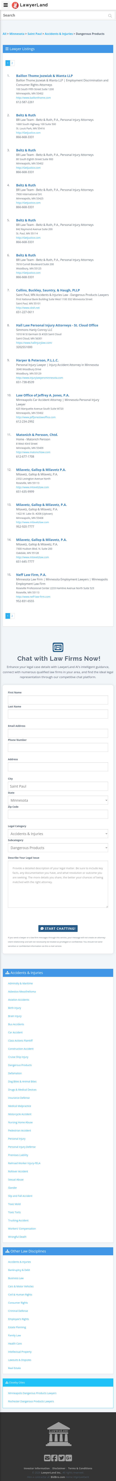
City (10, 778)
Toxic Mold (14, 1204)
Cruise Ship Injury (18, 1057)
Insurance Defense (19, 1097)
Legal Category (17, 826)
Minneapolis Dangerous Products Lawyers (32, 1393)
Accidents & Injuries (59, 34)
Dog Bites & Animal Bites (22, 1081)
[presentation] (58, 916)
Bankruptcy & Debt (19, 1270)
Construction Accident (20, 1048)
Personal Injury (16, 1138)
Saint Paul (35, 34)
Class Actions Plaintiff (20, 1040)
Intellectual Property (19, 1351)
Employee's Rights (18, 1319)
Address (13, 759)
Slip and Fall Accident (20, 1196)
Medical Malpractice (19, 1106)
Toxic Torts (14, 1212)
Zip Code (13, 806)
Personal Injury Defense (22, 1147)
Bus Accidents (16, 1024)
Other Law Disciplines (28, 1251)
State (11, 792)
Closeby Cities (17, 1382)
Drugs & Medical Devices (22, 1089)
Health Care (15, 1343)
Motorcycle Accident (19, 1114)
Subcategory (15, 840)
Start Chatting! (58, 928)
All (4, 34)
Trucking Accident (18, 1220)
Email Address (16, 726)
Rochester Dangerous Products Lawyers (31, 1401)
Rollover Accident (18, 1171)
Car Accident (15, 1032)
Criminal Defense (18, 1311)
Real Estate (14, 1368)
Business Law (16, 1278)
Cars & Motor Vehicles (20, 1286)
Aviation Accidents (18, 999)
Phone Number (17, 740)
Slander (12, 1187)
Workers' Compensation (22, 1228)
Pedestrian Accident (19, 1130)
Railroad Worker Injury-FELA (24, 1163)
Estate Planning (17, 1327)
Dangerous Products (20, 1065)
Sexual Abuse (16, 1179)
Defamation (15, 1073)
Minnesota (16, 34)
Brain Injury (15, 1016)
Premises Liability (18, 1155)
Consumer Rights (18, 1302)
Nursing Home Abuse (20, 1122)
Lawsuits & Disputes (19, 1360)
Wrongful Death (17, 1236)
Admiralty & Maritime (20, 983)
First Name (15, 692)
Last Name (14, 706)
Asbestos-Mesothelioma (22, 991)
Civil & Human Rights (20, 1294)
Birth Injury (14, 1008)
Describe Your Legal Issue (23, 857)
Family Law (14, 1335)
